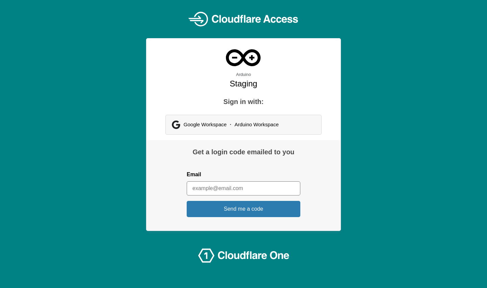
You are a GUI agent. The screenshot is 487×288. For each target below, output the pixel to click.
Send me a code (243, 209)
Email (194, 174)
